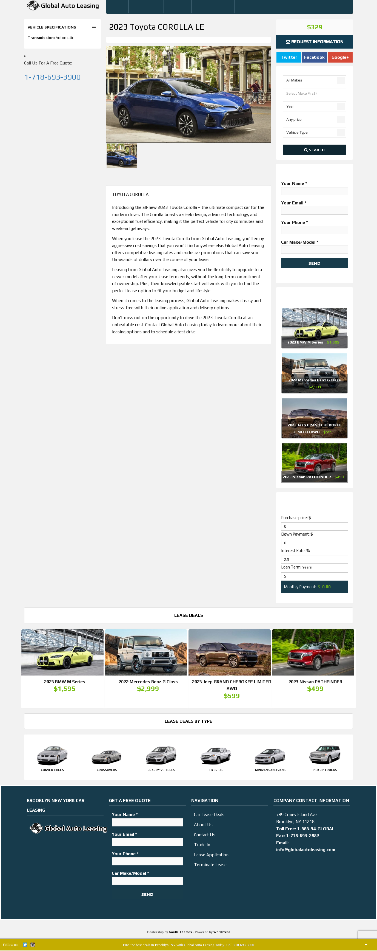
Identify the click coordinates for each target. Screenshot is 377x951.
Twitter (289, 57)
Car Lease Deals (209, 816)
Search (314, 150)
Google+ (340, 57)
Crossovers (107, 771)
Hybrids (215, 771)
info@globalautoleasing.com (305, 851)
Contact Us (204, 836)
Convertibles (52, 771)
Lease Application (211, 856)
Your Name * (314, 187)
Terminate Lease (210, 866)
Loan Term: (296, 567)
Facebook (314, 57)
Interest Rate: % (295, 550)
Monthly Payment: (300, 586)
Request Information (315, 41)
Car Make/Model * (314, 246)
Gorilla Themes (180, 933)
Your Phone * (314, 226)
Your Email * (314, 206)
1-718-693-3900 (52, 76)
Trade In (202, 846)
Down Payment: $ (297, 534)
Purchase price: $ (296, 517)
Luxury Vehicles (161, 771)
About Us (203, 826)
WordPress (221, 933)
